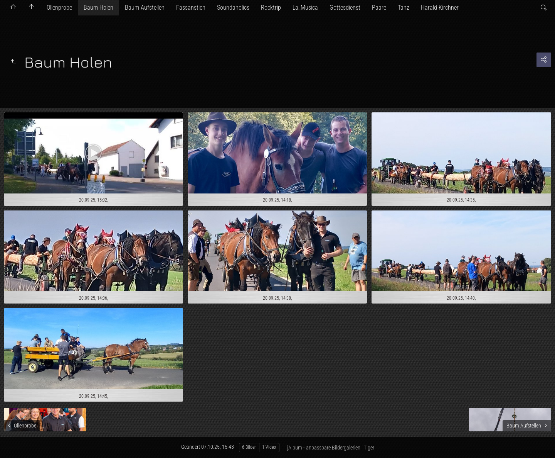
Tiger (369, 447)
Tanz (403, 7)
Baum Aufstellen (145, 7)
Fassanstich (190, 7)
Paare (379, 7)
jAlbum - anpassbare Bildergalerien (323, 447)
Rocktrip (271, 7)
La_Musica (305, 7)
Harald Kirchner (440, 7)
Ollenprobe (59, 7)
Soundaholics (233, 7)
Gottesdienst (345, 7)
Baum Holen (98, 7)
